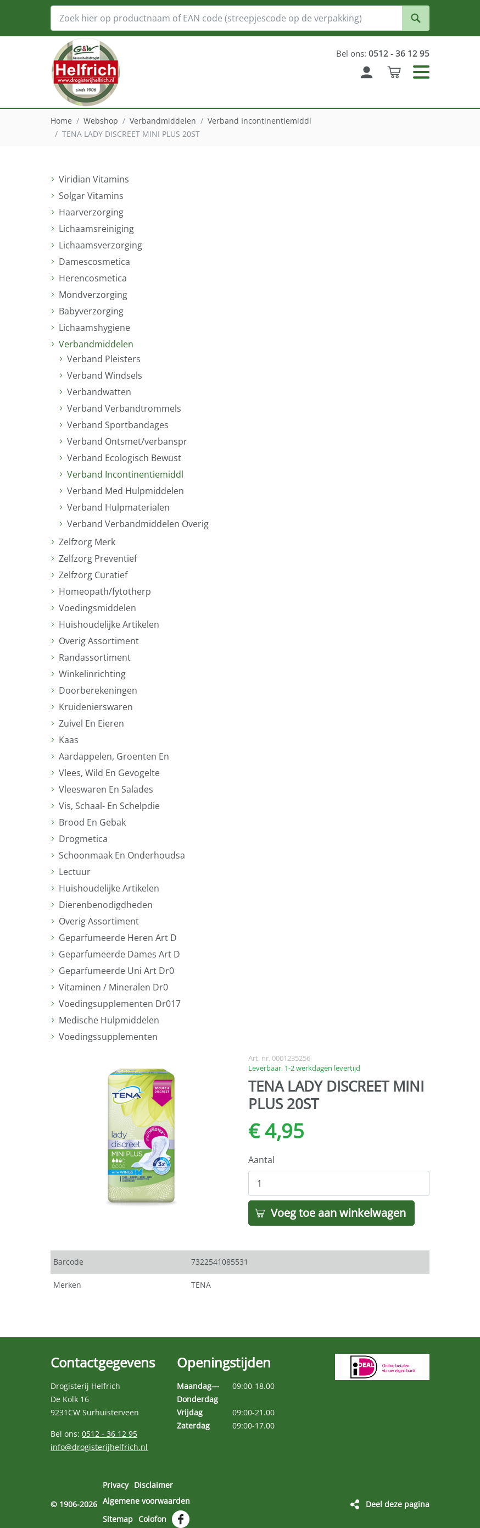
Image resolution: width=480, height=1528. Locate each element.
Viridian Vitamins (94, 179)
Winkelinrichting (92, 674)
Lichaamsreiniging (96, 229)
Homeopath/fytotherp (105, 591)
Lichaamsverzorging (100, 245)
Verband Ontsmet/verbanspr (127, 441)
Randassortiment (95, 657)
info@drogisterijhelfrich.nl (99, 1447)
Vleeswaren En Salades (106, 789)
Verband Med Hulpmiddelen (125, 491)
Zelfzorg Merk (87, 542)
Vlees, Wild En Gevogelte (109, 773)
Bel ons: (381, 53)
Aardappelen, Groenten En (114, 756)
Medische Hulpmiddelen (109, 1020)
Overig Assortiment (99, 641)
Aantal (261, 1160)
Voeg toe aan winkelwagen (338, 1212)
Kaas (69, 740)
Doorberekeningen (98, 690)
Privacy (116, 1485)
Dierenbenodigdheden (106, 905)
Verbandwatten (99, 392)
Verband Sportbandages (118, 425)
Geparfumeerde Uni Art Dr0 (116, 971)
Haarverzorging (91, 212)
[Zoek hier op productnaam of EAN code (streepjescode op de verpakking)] (240, 18)
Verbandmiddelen (163, 120)
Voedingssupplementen (108, 1037)
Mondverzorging (93, 295)
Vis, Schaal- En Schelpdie (109, 806)
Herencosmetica (93, 278)
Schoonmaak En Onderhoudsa (122, 855)
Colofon (152, 1513)
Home (61, 120)
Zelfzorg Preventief (98, 558)
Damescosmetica (94, 262)
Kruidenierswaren (96, 707)
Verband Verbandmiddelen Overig (138, 524)
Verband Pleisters (104, 359)
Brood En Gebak (92, 822)
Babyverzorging (91, 311)
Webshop (100, 120)
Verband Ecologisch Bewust (124, 458)
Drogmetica (83, 839)
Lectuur (75, 872)
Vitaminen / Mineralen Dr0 (113, 987)
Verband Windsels (104, 375)
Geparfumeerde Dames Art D (119, 954)
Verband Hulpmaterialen (118, 507)
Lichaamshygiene (94, 328)
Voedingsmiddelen (97, 608)
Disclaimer (153, 1485)
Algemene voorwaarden (146, 1498)
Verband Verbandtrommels (124, 408)
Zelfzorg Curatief (93, 575)
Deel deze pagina (397, 1500)
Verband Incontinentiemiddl (259, 120)
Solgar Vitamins (91, 196)
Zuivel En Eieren (91, 723)
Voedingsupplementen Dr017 (120, 1004)
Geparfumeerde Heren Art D (118, 938)
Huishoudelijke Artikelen (109, 624)
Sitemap (118, 1513)
